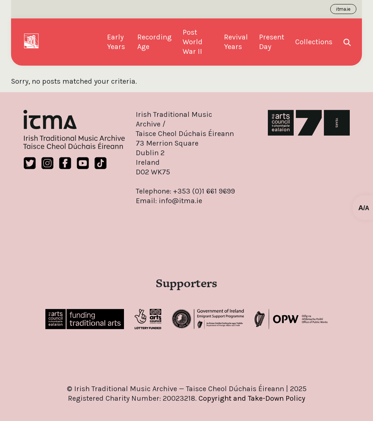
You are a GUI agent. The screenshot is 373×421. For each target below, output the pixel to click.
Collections (313, 42)
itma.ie (343, 9)
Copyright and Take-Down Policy (251, 398)
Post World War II (193, 42)
